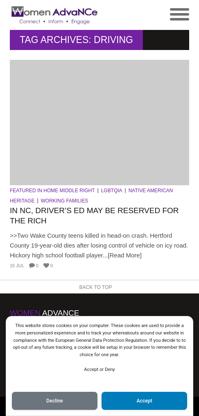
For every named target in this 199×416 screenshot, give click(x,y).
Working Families (64, 201)
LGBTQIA (111, 190)
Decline (54, 401)
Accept (144, 401)
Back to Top (95, 287)
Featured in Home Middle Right (52, 190)
